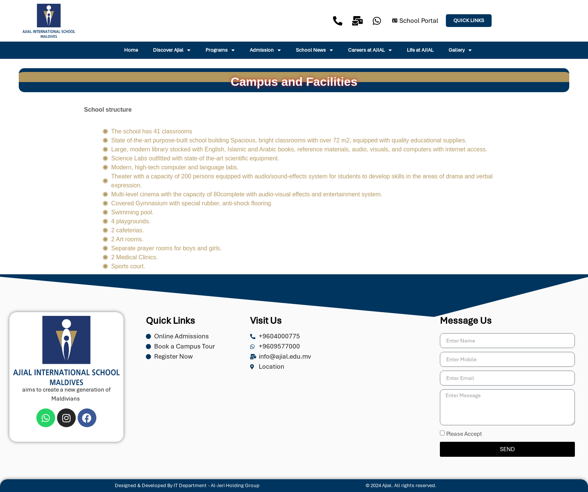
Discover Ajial (171, 50)
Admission (265, 50)
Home (131, 50)
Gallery (460, 50)
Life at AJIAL (420, 50)
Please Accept (464, 434)
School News (314, 50)
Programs (220, 50)
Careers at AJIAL (370, 50)
